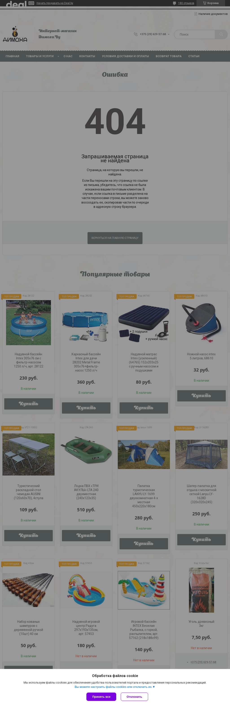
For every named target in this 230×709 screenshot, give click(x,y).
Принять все (101, 696)
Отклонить (134, 696)
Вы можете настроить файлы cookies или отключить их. (113, 687)
